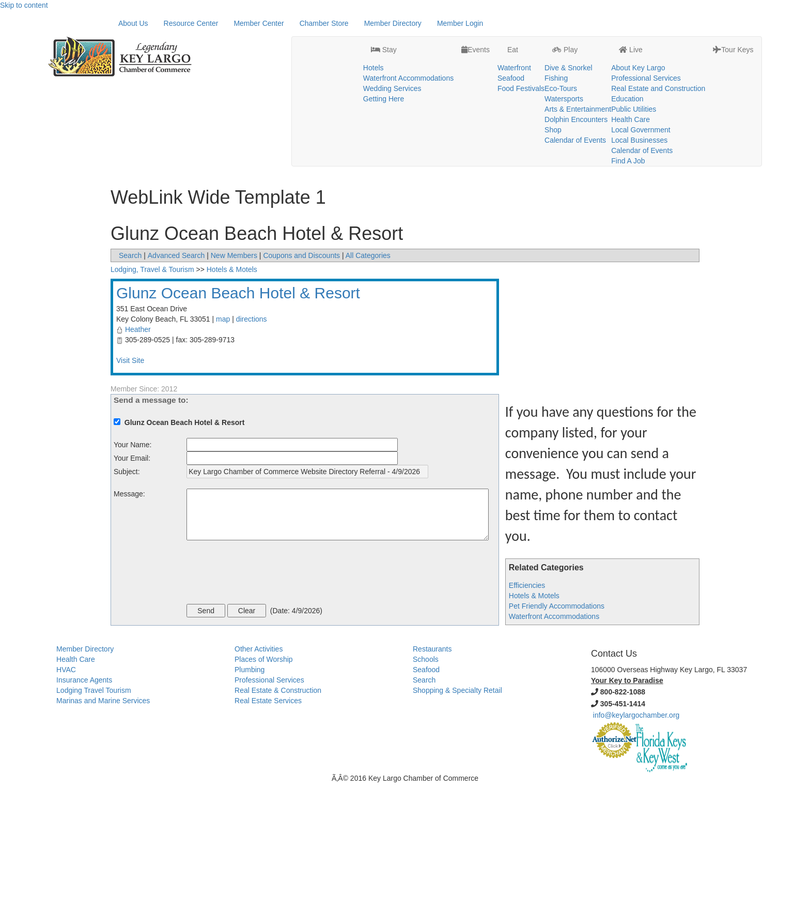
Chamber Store (324, 164)
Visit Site (130, 501)
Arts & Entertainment (577, 83)
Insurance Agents (84, 820)
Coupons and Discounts (301, 396)
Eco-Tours (560, 62)
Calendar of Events (575, 114)
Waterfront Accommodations (408, 52)
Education (627, 73)
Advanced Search (176, 396)
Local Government (640, 104)
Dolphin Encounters (576, 93)
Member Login (460, 164)
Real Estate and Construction (658, 62)
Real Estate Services (268, 841)
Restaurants (432, 789)
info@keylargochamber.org (636, 856)
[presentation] (265, 714)
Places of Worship (264, 800)
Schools (426, 800)
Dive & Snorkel (568, 42)
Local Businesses (639, 114)
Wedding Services (392, 62)
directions (251, 460)
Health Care (630, 93)
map (223, 460)
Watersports (563, 73)
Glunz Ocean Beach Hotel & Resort (238, 433)
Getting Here (383, 73)
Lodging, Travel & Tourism (152, 410)
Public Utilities (633, 83)
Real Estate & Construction (278, 831)
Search (130, 396)
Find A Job (628, 135)
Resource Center (191, 164)
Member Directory (393, 164)
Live (631, 24)
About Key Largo (638, 42)
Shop (553, 104)
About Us (133, 164)
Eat (511, 24)
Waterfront (514, 42)
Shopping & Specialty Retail (457, 831)
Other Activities (259, 789)
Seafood (510, 52)
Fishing (556, 52)
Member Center (258, 164)
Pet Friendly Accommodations (556, 747)
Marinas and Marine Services (103, 841)
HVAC (66, 810)
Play (565, 24)
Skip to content (24, 5)
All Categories (368, 396)
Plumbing (249, 810)
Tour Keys (733, 24)
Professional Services (646, 52)
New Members (234, 396)
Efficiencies (527, 726)
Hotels (373, 42)
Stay (384, 24)
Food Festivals (520, 62)
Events (475, 24)
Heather (138, 470)
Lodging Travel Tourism (93, 831)
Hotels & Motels (534, 736)
